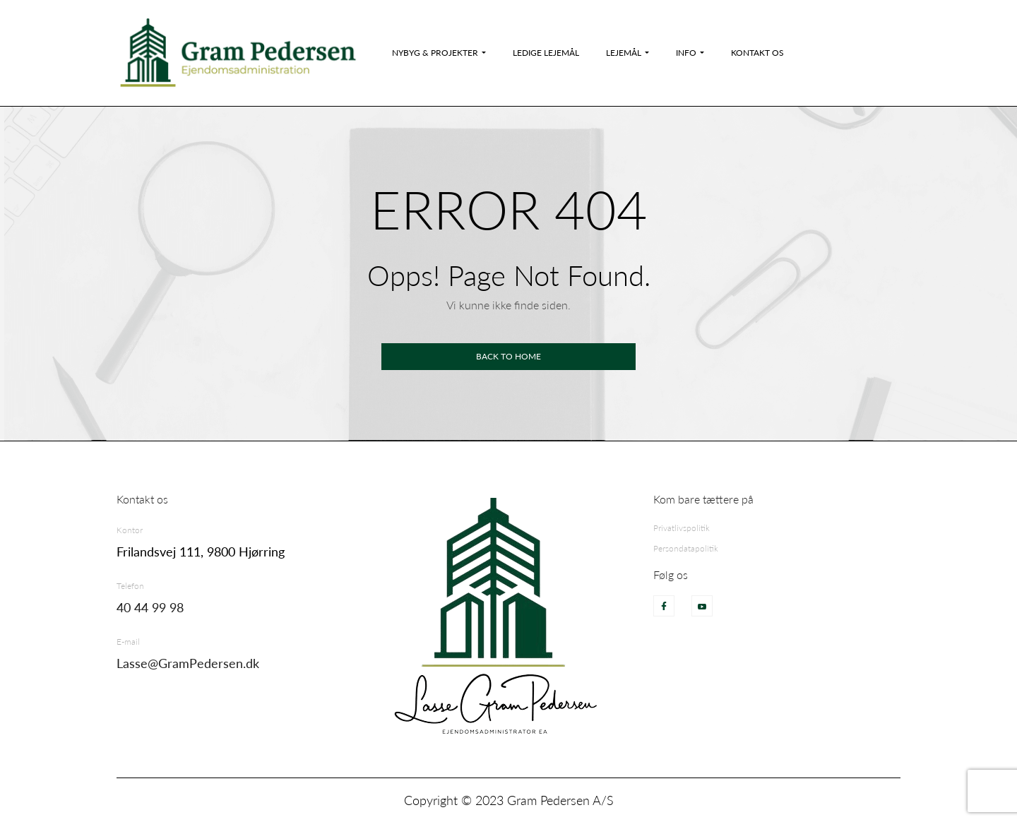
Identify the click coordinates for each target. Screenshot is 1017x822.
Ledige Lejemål (546, 52)
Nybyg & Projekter (435, 52)
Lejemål (623, 52)
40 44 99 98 (150, 607)
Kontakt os (757, 52)
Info (686, 52)
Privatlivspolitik (681, 528)
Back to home (508, 356)
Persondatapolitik (685, 548)
